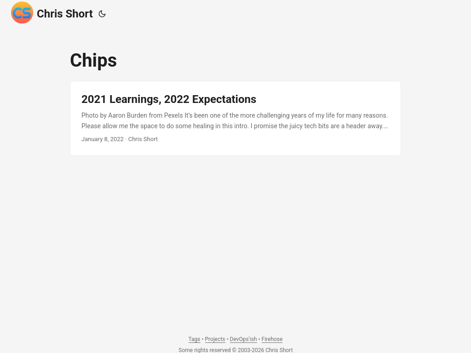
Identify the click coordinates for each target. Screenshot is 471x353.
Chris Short (52, 12)
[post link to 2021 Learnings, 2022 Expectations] (235, 118)
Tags (195, 339)
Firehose (272, 339)
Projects (215, 339)
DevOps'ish (243, 339)
